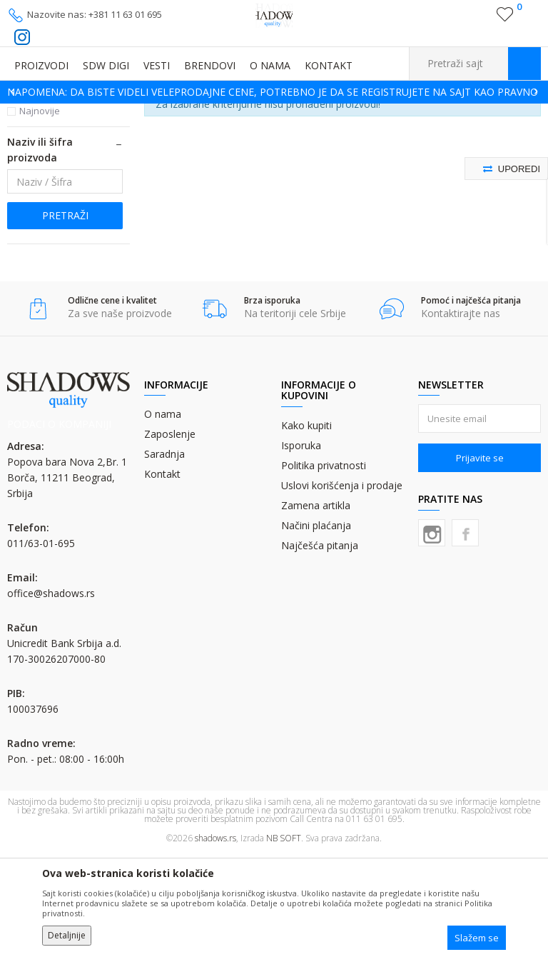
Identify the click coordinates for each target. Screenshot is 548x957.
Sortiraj (425, 134)
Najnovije (39, 214)
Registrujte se (474, 20)
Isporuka (301, 549)
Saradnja (164, 557)
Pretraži (65, 319)
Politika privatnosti (323, 569)
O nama (162, 517)
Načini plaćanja (316, 629)
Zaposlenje (170, 537)
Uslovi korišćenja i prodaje (341, 589)
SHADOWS (28, 112)
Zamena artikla (315, 609)
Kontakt (162, 577)
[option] (274, 92)
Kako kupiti (306, 529)
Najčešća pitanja (319, 649)
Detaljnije (67, 935)
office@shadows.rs (51, 696)
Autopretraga (361, 134)
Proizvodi (78, 112)
